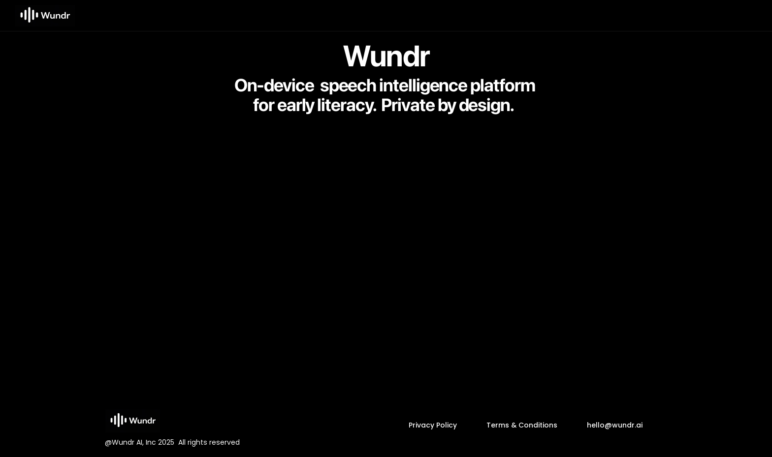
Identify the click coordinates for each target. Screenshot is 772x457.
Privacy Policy (433, 424)
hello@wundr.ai (615, 424)
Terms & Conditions (521, 424)
